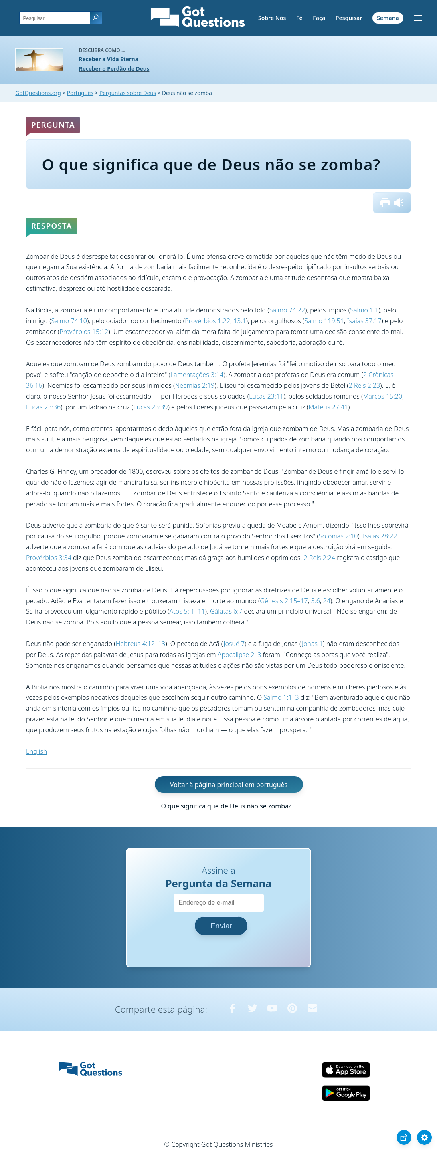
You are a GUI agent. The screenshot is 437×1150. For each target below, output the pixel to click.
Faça (319, 18)
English (36, 751)
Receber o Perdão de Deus (114, 69)
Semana (388, 18)
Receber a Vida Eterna (108, 59)
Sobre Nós (272, 18)
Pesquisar (349, 18)
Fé (299, 18)
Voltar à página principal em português (228, 784)
